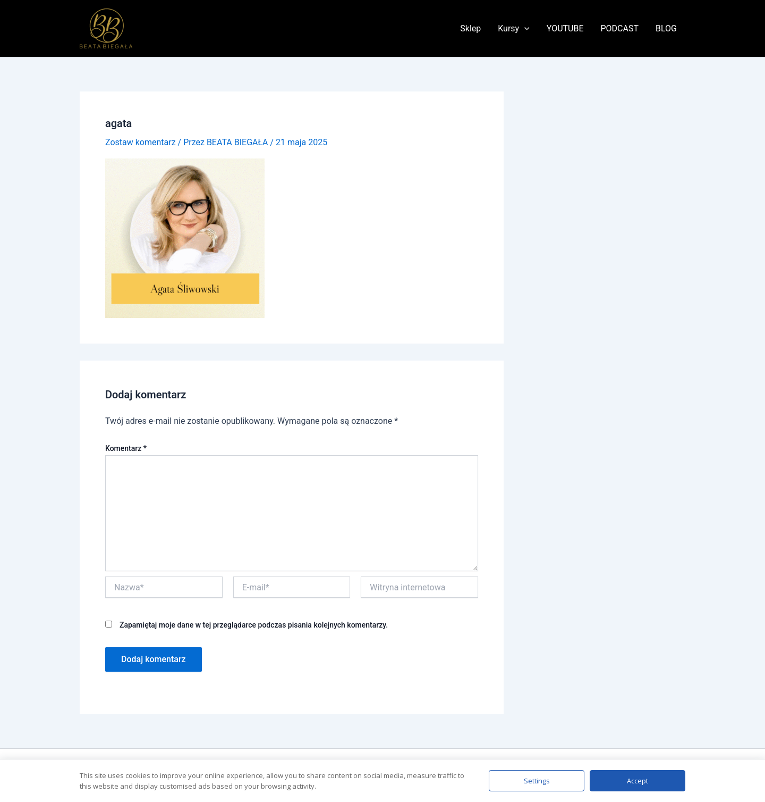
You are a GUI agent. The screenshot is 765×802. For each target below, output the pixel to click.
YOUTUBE (565, 28)
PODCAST (620, 28)
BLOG (666, 28)
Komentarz (126, 448)
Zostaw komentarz (140, 142)
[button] (524, 28)
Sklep (470, 28)
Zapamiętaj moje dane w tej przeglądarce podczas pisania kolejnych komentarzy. (254, 625)
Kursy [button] (514, 28)
